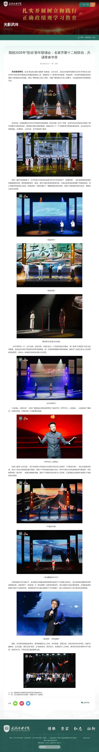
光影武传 (88, 37)
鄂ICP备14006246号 (50, 740)
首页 (81, 37)
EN (83, 5)
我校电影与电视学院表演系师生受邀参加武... (28, 692)
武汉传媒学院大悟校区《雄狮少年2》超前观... (29, 694)
